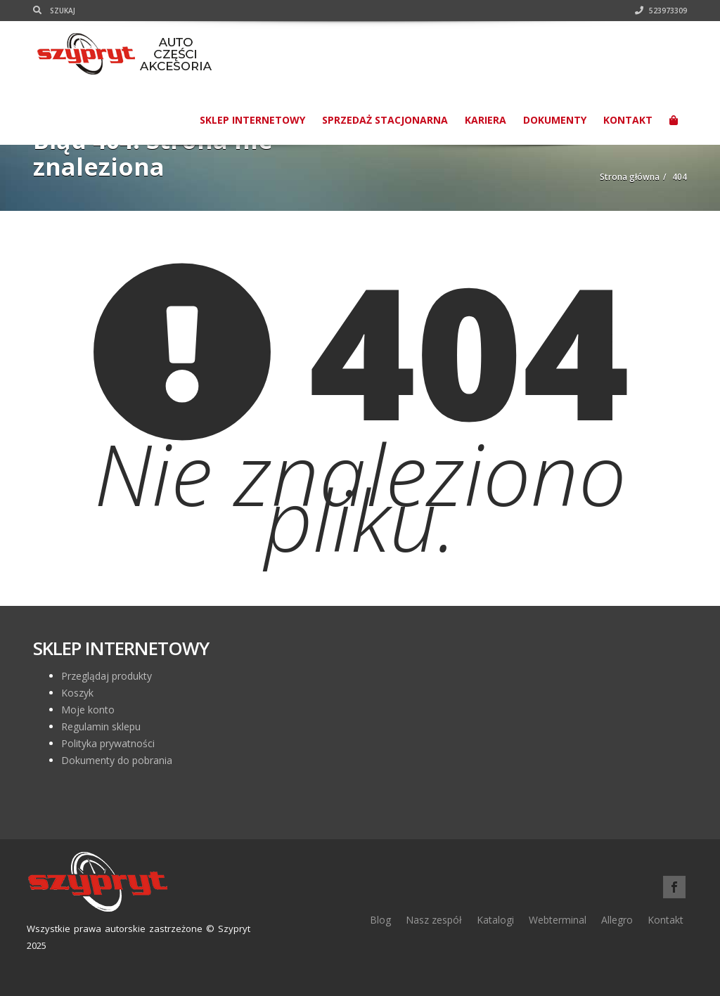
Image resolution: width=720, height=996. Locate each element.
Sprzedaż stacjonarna (385, 120)
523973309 (661, 10)
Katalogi (495, 919)
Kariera (485, 120)
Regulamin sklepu (101, 726)
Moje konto (88, 709)
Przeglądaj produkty (106, 676)
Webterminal (557, 919)
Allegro (617, 919)
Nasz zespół (434, 919)
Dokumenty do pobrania (116, 760)
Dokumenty (554, 120)
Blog (380, 919)
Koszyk (77, 692)
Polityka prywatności (108, 743)
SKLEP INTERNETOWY (252, 120)
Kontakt (627, 120)
